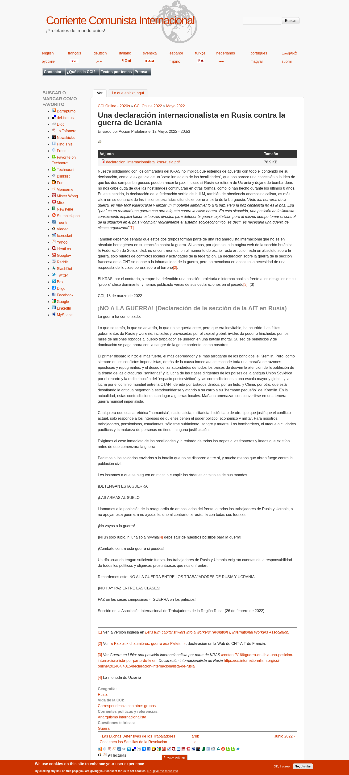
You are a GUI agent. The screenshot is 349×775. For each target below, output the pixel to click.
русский (48, 61)
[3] (245, 284)
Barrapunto (66, 111)
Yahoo (62, 242)
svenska (150, 53)
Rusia (103, 694)
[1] (131, 228)
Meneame (65, 189)
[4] (161, 537)
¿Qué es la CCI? (81, 72)
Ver (102, 92)
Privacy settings (174, 758)
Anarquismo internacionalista (122, 717)
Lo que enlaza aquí (128, 93)
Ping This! (65, 144)
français (74, 53)
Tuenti (62, 222)
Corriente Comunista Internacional (120, 20)
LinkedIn (64, 308)
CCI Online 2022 (148, 106)
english (48, 53)
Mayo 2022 (175, 106)
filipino (175, 61)
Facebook (65, 295)
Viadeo (63, 229)
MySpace (65, 315)
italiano (125, 53)
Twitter (62, 275)
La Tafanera (66, 131)
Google (63, 302)
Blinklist (63, 176)
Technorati (65, 170)
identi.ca (64, 249)
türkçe (200, 53)
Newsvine (65, 209)
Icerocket (64, 236)
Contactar (53, 72)
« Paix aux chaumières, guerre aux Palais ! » (148, 644)
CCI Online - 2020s (114, 106)
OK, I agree (282, 767)
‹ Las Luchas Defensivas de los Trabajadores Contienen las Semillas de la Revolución (137, 739)
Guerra (104, 728)
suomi (287, 61)
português (258, 53)
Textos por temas (116, 72)
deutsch (100, 53)
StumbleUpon (68, 216)
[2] (175, 267)
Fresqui (63, 151)
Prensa (141, 72)
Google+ (64, 255)
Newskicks (66, 138)
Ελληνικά (289, 53)
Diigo (61, 288)
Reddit (62, 262)
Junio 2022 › (284, 736)
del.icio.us (65, 118)
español (176, 53)
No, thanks (303, 767)
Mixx (61, 203)
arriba (195, 739)
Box (60, 282)
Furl (60, 183)
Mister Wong (67, 196)
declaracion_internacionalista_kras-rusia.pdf (143, 162)
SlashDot (64, 269)
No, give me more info (162, 772)
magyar (256, 61)
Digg (61, 124)
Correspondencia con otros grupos (127, 706)
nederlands (225, 53)
